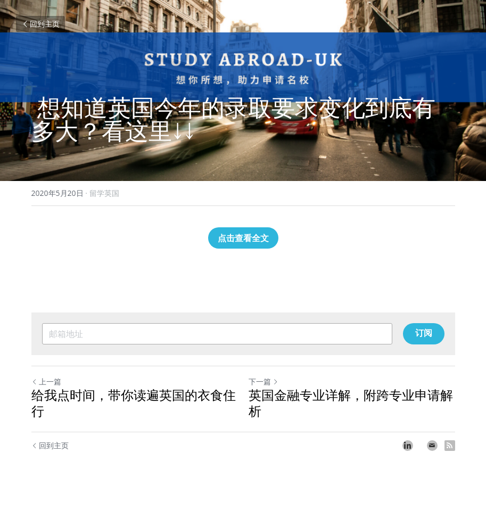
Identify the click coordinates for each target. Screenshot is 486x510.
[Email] (432, 445)
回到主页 (40, 24)
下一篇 (263, 381)
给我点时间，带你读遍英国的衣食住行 (133, 404)
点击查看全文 (243, 238)
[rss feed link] (449, 445)
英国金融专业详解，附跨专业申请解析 (351, 404)
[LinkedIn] (407, 445)
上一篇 (46, 381)
